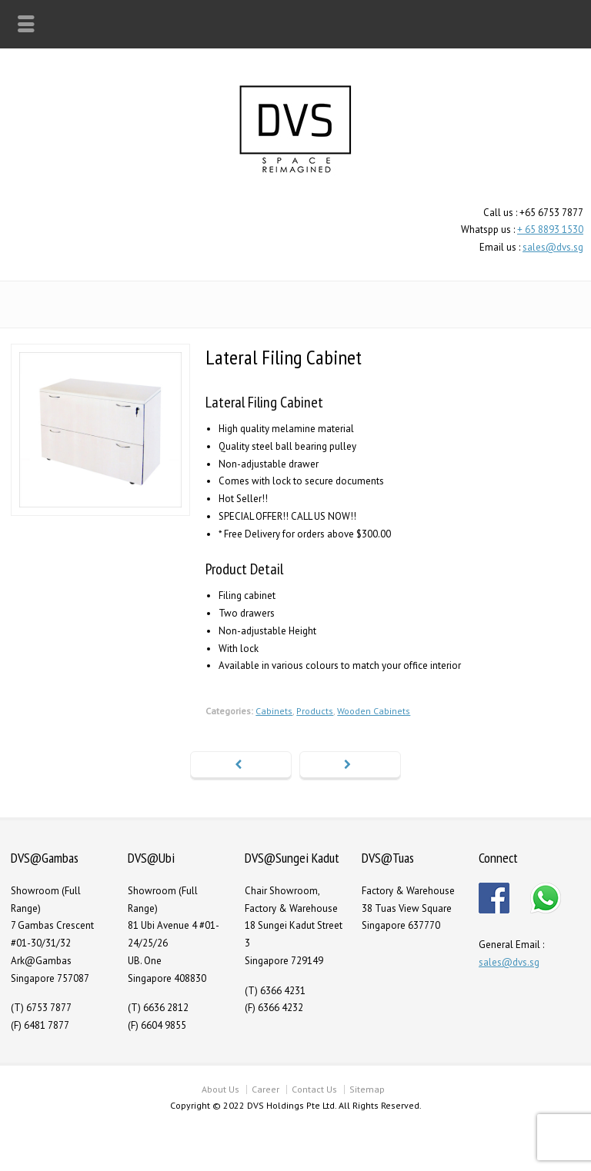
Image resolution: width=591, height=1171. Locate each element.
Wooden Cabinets (373, 711)
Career (265, 1089)
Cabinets (273, 711)
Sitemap (367, 1089)
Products (314, 711)
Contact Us (314, 1089)
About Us (220, 1089)
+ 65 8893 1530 (550, 229)
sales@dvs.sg (553, 247)
